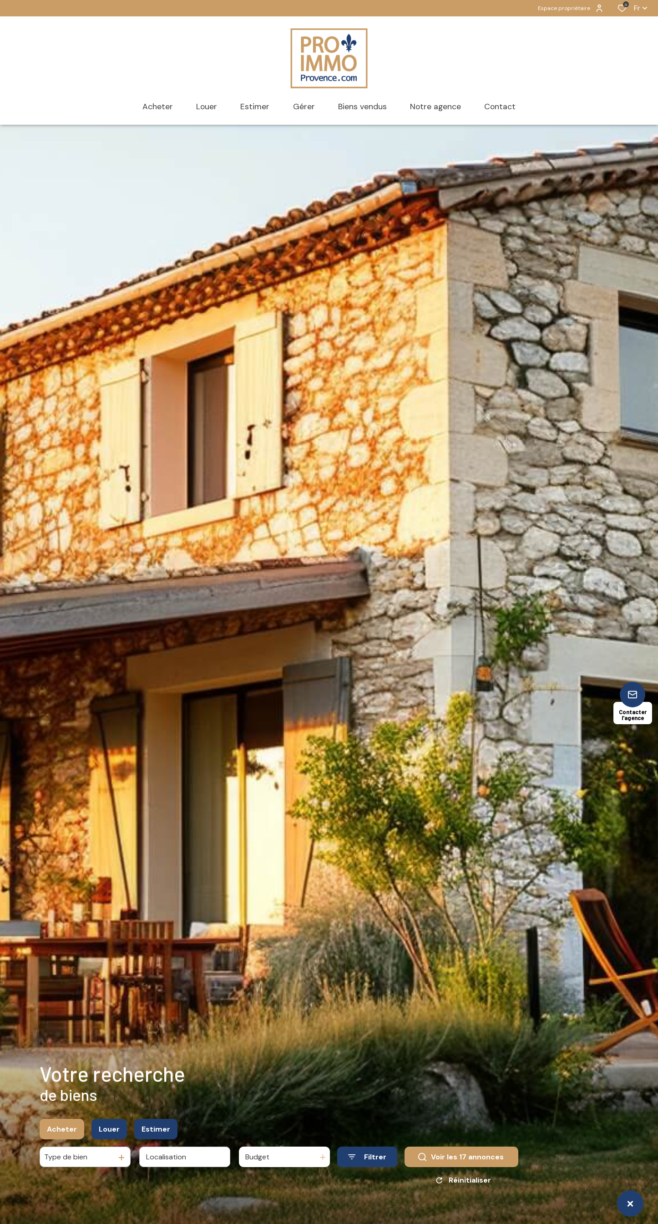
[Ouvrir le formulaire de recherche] (367, 1161)
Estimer (156, 1133)
